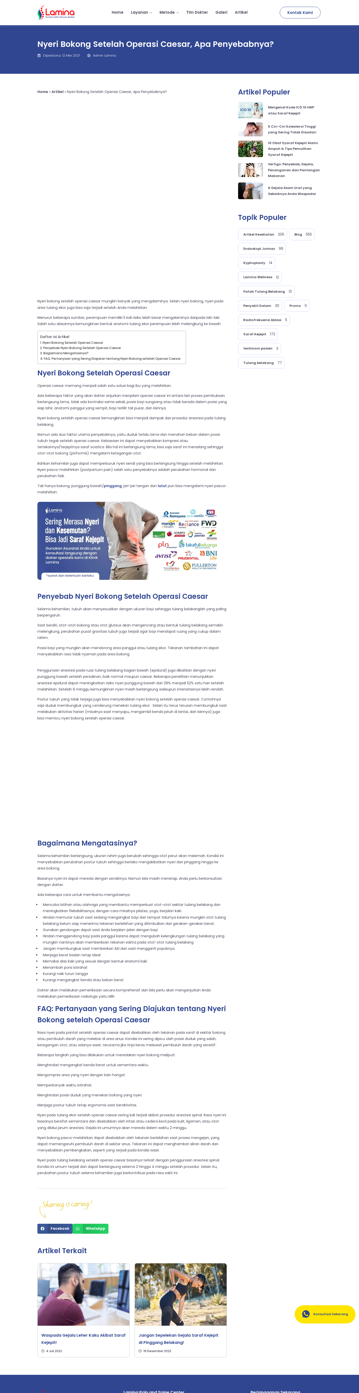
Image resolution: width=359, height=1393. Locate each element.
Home (117, 12)
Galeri (221, 12)
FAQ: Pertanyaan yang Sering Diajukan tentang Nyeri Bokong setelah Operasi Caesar (112, 268)
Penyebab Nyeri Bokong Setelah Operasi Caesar (82, 257)
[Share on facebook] (55, 1138)
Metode (169, 12)
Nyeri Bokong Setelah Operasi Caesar (73, 252)
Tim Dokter (197, 12)
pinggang (113, 395)
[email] (278, 1339)
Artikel (241, 12)
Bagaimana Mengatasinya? (66, 263)
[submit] (314, 1340)
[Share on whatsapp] (90, 1138)
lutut (162, 395)
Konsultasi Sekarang (321, 1314)
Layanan (141, 12)
